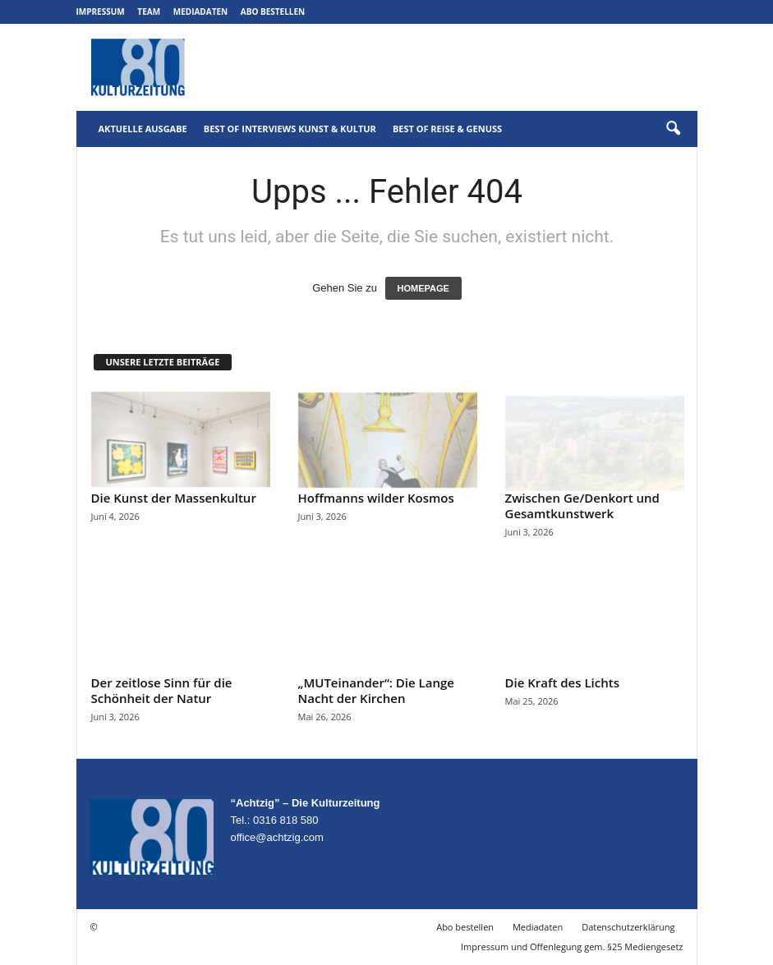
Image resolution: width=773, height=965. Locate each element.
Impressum (100, 11)
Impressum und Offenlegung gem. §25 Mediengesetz (572, 946)
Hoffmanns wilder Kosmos (376, 497)
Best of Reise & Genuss (447, 128)
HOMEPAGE (423, 288)
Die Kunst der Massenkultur (173, 497)
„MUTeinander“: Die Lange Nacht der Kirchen (376, 690)
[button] (673, 129)
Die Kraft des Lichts (562, 682)
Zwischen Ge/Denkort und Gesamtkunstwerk (582, 505)
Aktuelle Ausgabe (143, 128)
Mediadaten (200, 11)
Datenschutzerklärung (628, 927)
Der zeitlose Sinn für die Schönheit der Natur (161, 690)
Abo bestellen (273, 11)
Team (148, 11)
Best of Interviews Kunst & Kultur (290, 128)
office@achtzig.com (277, 837)
